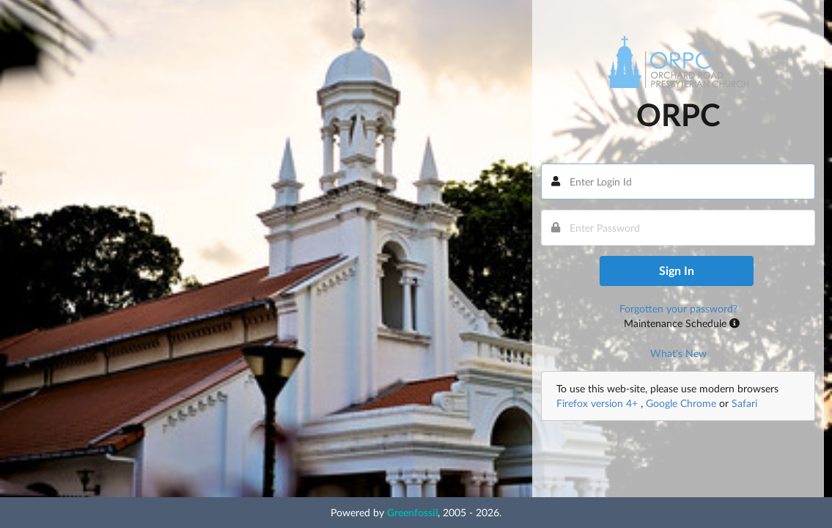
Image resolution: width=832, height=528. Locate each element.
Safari (744, 403)
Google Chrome (681, 403)
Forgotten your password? (678, 308)
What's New (678, 353)
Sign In (676, 270)
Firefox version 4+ (598, 403)
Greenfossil (412, 512)
